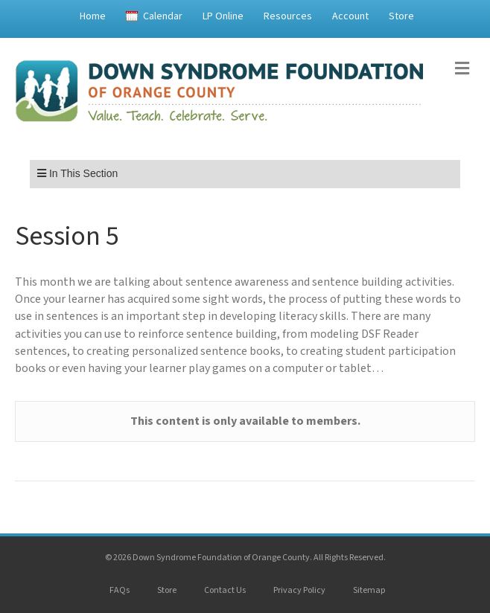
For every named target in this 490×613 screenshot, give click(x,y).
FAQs (119, 590)
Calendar (162, 16)
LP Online (223, 16)
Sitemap (369, 590)
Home (93, 16)
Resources (288, 16)
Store (401, 16)
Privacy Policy (299, 590)
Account (350, 16)
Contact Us (225, 590)
